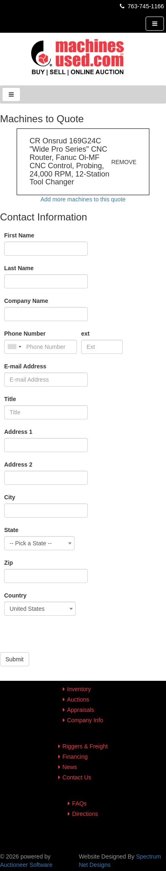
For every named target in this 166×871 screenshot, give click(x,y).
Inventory (79, 689)
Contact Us (76, 777)
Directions (85, 814)
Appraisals (80, 709)
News (69, 767)
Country (15, 595)
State (11, 530)
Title (10, 399)
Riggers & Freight (85, 746)
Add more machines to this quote (83, 199)
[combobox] (39, 543)
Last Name (19, 268)
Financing (75, 756)
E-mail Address (25, 366)
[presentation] (63, 636)
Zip (8, 562)
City (9, 497)
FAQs (79, 803)
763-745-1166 (141, 6)
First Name (19, 235)
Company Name (26, 301)
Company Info (85, 720)
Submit (14, 659)
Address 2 (18, 464)
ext (85, 333)
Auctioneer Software (26, 864)
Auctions (78, 699)
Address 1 (18, 431)
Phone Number (25, 333)
